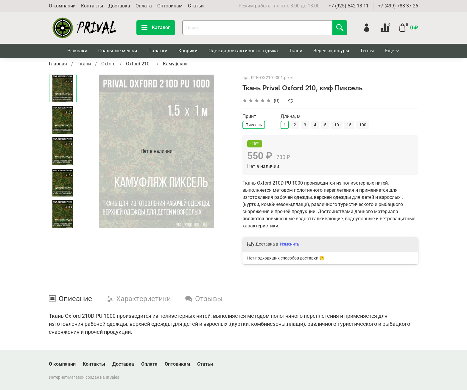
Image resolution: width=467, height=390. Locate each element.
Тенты (367, 51)
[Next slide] (63, 220)
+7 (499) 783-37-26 (398, 6)
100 (362, 124)
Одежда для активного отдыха (243, 51)
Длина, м (291, 116)
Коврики (187, 51)
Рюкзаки (77, 51)
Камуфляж (175, 64)
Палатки (157, 51)
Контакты (92, 6)
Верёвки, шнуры (331, 51)
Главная (58, 64)
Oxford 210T (139, 64)
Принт (249, 116)
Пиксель (253, 124)
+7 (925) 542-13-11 (349, 6)
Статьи (196, 6)
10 (336, 124)
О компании (62, 6)
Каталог (155, 28)
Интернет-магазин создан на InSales (84, 377)
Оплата (144, 6)
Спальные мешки (117, 51)
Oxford (108, 64)
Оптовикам (170, 6)
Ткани (295, 51)
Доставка (119, 6)
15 (349, 124)
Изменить (289, 244)
